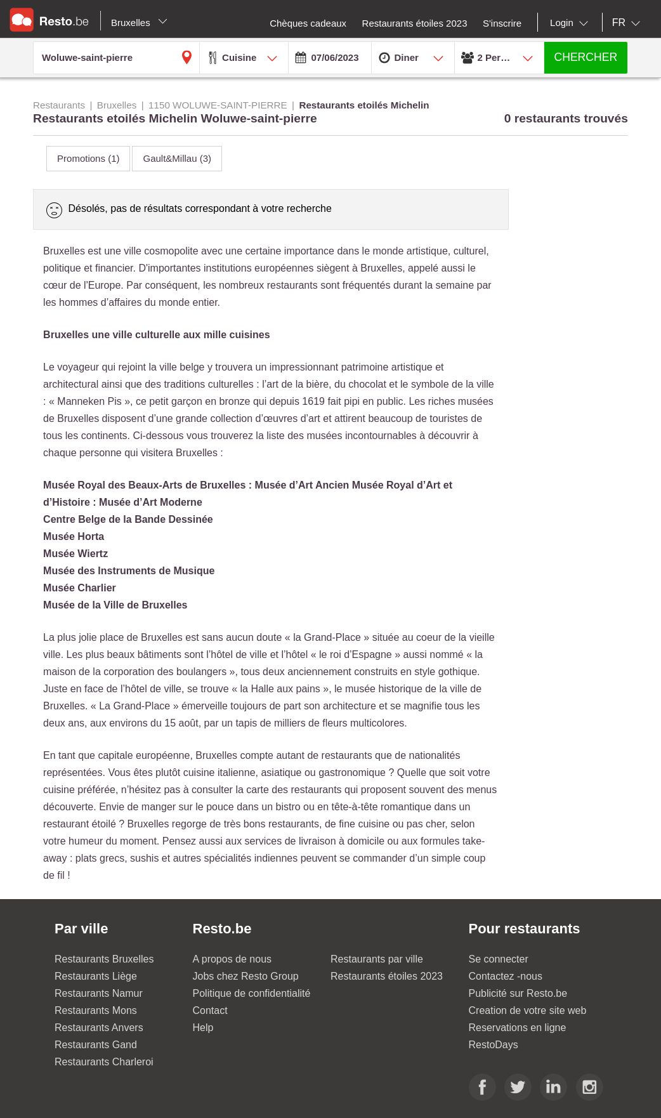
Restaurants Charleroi (104, 1061)
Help (203, 1027)
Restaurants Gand (96, 1044)
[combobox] (571, 23)
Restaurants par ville (376, 959)
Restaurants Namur (99, 993)
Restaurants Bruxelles (104, 959)
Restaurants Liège (96, 976)
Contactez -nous (506, 976)
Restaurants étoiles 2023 (386, 976)
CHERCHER (585, 57)
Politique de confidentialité (252, 993)
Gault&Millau (177, 158)
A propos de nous (232, 959)
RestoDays (493, 1044)
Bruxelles (139, 22)
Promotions (88, 158)
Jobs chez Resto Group (246, 976)
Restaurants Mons (96, 1010)
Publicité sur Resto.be (518, 993)
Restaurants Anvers (99, 1027)
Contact (210, 1010)
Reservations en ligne (517, 1027)
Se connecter (498, 959)
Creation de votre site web (528, 1010)
